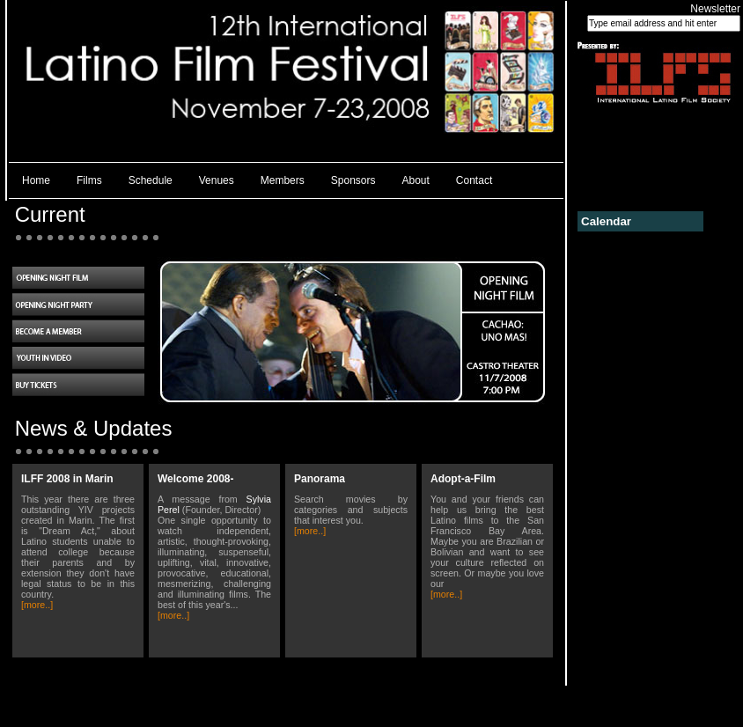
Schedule (151, 180)
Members (283, 180)
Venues (216, 180)
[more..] (37, 604)
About (416, 180)
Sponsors (353, 180)
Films (89, 180)
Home (36, 180)
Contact (474, 180)
